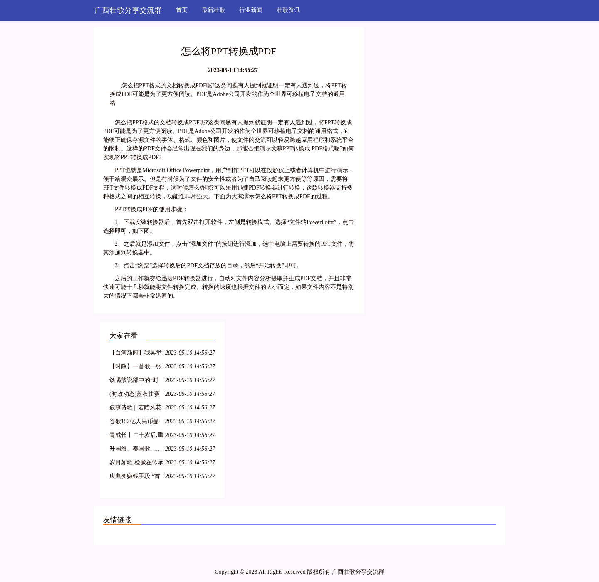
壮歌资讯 (288, 10)
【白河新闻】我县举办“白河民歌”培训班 (135, 354)
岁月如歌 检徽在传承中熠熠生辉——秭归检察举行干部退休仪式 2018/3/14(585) (136, 463)
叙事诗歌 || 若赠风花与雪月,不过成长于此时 (136, 408)
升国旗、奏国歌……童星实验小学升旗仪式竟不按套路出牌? (135, 450)
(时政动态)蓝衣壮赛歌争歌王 (134, 395)
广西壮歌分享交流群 (128, 10)
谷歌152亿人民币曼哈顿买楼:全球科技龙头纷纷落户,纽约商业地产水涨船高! (136, 422)
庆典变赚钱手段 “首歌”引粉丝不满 (134, 477)
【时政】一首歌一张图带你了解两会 (135, 367)
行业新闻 (250, 10)
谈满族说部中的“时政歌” (133, 381)
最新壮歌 (213, 10)
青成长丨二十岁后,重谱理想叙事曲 (136, 436)
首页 (182, 10)
